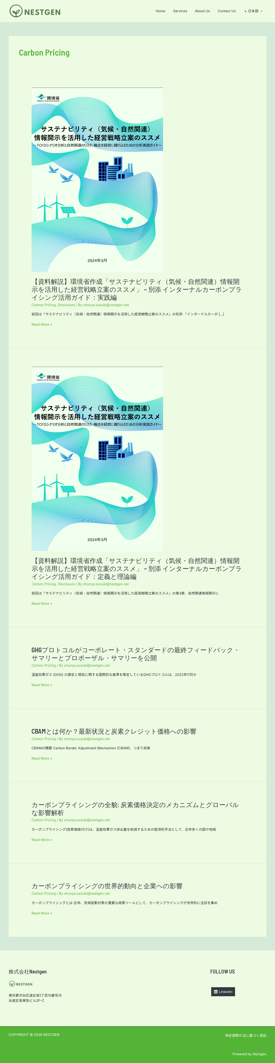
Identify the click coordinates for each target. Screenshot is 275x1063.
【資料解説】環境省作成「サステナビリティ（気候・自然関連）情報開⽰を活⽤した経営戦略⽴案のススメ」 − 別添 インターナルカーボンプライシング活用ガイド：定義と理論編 (137, 568)
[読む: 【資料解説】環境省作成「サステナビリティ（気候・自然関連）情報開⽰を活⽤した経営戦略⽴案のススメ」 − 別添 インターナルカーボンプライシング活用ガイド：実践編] (97, 180)
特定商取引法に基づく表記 (245, 1035)
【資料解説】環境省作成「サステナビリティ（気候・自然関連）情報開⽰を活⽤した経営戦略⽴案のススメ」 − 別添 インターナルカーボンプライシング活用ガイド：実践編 (137, 289)
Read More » (42, 324)
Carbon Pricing (44, 305)
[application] (261, 11)
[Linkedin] (223, 991)
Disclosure (66, 305)
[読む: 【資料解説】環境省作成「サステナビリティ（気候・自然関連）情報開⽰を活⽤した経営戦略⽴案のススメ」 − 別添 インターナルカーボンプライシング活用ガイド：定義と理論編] (97, 459)
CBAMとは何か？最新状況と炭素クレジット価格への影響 (114, 731)
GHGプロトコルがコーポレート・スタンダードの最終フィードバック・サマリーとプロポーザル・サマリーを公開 (136, 654)
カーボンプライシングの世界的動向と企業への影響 (107, 886)
